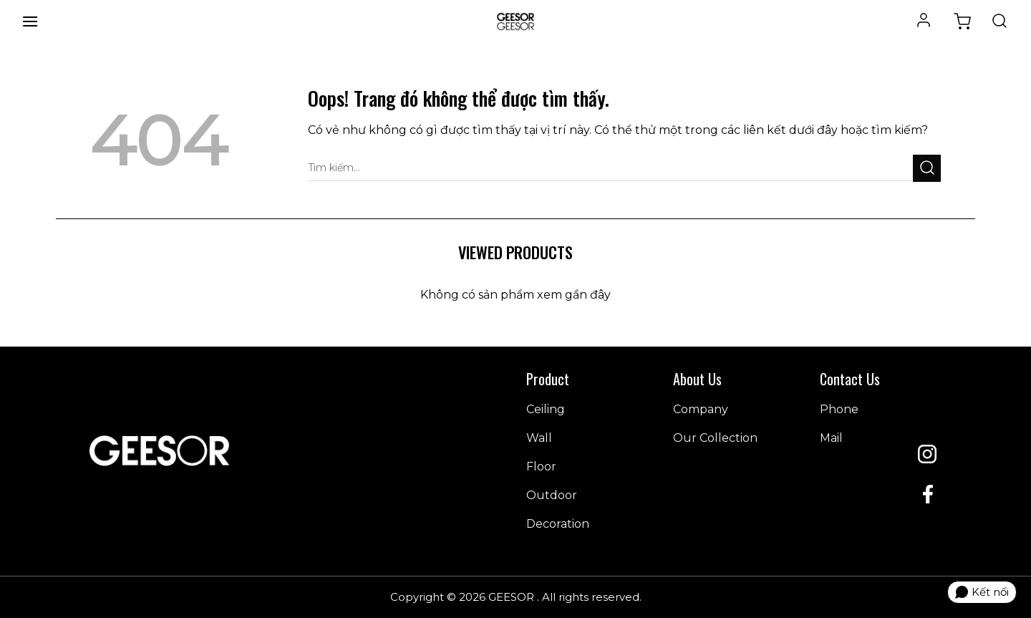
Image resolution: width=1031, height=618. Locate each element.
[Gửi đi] (927, 168)
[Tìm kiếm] (999, 21)
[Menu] (30, 21)
